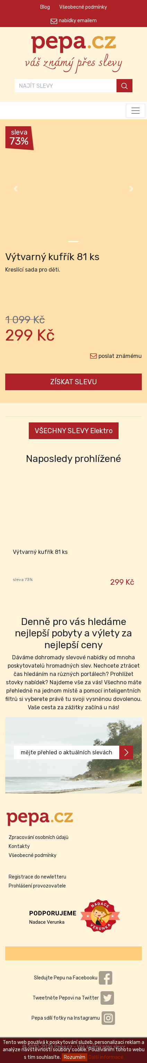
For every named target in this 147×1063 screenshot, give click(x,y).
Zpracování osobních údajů (38, 837)
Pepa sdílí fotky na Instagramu (73, 1018)
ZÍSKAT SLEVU (73, 382)
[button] (15, 188)
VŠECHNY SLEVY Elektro (74, 431)
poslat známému (120, 356)
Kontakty (19, 846)
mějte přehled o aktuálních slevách (77, 752)
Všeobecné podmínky (83, 7)
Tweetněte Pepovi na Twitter (73, 998)
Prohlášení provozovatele (37, 886)
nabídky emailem (78, 21)
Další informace (105, 1057)
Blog (45, 7)
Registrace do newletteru (37, 877)
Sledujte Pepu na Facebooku (73, 978)
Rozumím (74, 1057)
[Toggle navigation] (135, 111)
